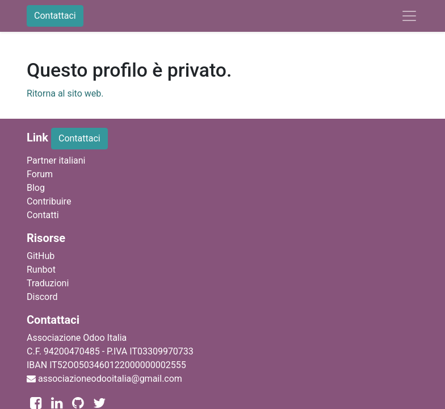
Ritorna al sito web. (65, 93)
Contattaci (55, 15)
